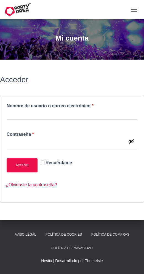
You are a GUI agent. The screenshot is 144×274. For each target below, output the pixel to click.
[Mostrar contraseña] (131, 141)
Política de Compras (110, 234)
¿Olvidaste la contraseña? (31, 184)
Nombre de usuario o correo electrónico (62, 105)
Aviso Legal (25, 234)
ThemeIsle (94, 261)
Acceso (22, 165)
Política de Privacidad (72, 248)
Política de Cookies (64, 234)
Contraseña (32, 133)
